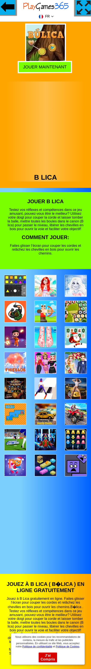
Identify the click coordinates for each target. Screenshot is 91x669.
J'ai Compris (48, 657)
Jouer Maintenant (46, 66)
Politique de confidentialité (37, 646)
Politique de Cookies (67, 646)
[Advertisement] (45, 126)
